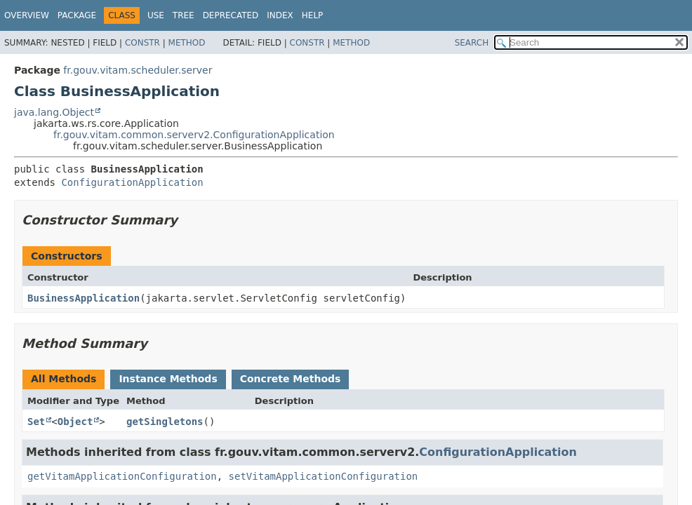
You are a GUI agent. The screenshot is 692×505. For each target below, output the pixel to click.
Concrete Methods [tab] (290, 378)
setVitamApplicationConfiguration (323, 476)
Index (280, 15)
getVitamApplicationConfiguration (122, 476)
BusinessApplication (83, 298)
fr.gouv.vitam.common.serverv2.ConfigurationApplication (194, 134)
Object (75, 421)
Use (155, 15)
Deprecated (231, 15)
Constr (142, 43)
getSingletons (165, 421)
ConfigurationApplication (132, 182)
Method (187, 43)
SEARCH (472, 43)
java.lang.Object (54, 112)
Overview (26, 15)
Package (77, 15)
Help (313, 15)
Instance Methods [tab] (168, 378)
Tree (183, 15)
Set (36, 421)
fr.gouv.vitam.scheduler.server (137, 70)
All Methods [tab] (63, 378)
